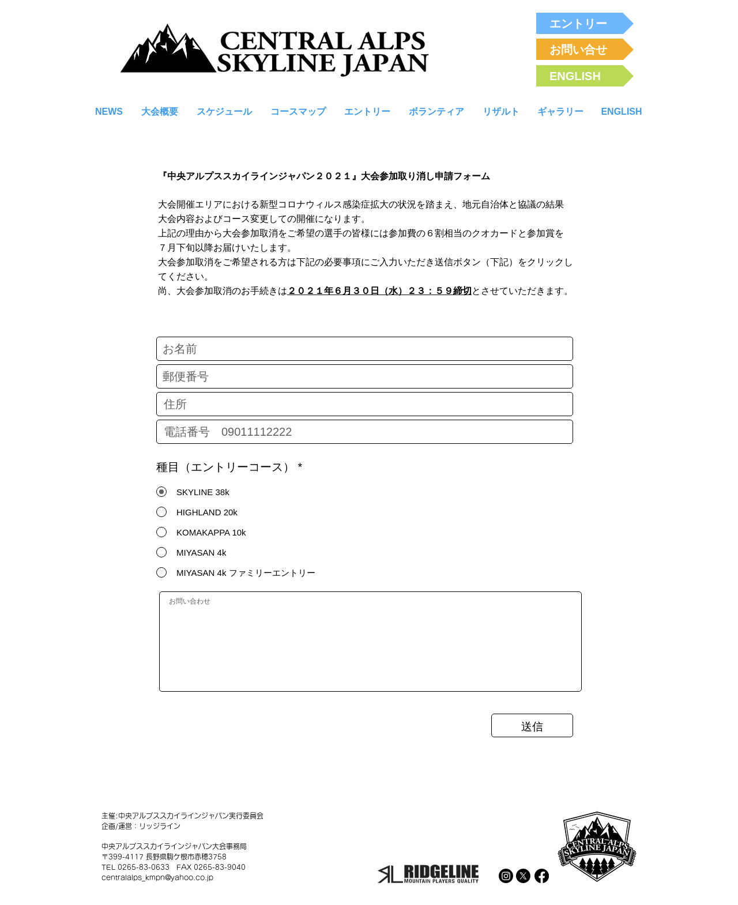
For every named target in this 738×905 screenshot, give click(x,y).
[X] (523, 876)
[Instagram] (506, 876)
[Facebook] (541, 876)
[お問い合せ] (585, 49)
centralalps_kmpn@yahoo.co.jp (157, 877)
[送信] (532, 725)
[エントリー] (585, 23)
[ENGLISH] (585, 75)
